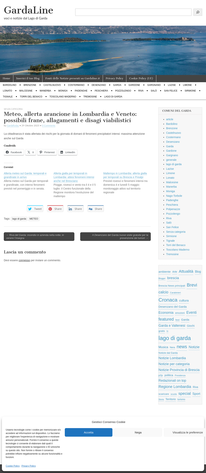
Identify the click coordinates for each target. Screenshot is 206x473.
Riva (140, 90)
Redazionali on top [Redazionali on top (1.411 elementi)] (172, 380)
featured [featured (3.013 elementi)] (166, 319)
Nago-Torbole (174, 195)
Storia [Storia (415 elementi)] (161, 399)
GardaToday (13, 125)
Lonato (7, 90)
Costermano (76, 85)
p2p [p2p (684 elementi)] (161, 375)
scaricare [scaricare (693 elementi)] (164, 394)
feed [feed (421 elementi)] (178, 320)
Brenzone (30, 85)
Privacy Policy (29, 466)
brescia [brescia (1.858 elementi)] (173, 278)
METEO (34, 218)
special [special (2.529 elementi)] (184, 393)
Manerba (45, 90)
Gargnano (154, 85)
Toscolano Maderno (63, 96)
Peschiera (101, 90)
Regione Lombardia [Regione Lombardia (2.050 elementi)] (175, 387)
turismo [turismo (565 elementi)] (181, 399)
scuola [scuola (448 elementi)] (174, 394)
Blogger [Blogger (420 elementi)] (162, 278)
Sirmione (190, 90)
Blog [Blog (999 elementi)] (198, 271)
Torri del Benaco (31, 96)
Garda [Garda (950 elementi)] (185, 319)
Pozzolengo (123, 90)
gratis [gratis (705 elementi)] (162, 331)
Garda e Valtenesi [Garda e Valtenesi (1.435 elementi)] (172, 325)
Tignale (8, 96)
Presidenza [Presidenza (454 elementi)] (180, 375)
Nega (138, 432)
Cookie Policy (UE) (141, 78)
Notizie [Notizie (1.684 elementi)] (194, 347)
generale (171, 159)
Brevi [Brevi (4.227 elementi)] (192, 284)
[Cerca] (197, 12)
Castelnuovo (52, 85)
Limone (187, 85)
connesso (24, 260)
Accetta (88, 432)
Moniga (63, 90)
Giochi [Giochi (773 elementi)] (191, 325)
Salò (154, 90)
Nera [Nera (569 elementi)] (172, 347)
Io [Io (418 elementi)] (167, 331)
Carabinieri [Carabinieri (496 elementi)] (175, 292)
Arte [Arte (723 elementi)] (174, 271)
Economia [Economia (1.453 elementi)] (166, 313)
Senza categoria (175, 231)
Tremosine (90, 96)
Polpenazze (173, 209)
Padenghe (81, 90)
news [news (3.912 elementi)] (182, 346)
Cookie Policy (13, 466)
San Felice (170, 90)
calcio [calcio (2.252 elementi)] (163, 292)
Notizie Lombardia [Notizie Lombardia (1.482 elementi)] (172, 358)
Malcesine (25, 90)
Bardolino (9, 85)
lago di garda (113, 96)
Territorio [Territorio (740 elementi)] (170, 399)
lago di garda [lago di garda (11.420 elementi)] (175, 338)
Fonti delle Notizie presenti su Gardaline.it (72, 78)
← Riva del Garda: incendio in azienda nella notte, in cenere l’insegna (35, 237)
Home (6, 78)
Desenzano (99, 85)
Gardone (134, 85)
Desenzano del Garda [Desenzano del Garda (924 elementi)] (173, 306)
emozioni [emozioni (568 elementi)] (180, 313)
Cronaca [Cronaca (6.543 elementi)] (168, 300)
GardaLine (28, 10)
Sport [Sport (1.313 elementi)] (196, 394)
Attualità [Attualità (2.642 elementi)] (186, 271)
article (169, 119)
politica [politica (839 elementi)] (168, 375)
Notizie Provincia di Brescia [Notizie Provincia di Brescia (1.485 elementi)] (179, 370)
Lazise (172, 85)
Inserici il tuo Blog (27, 78)
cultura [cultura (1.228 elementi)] (184, 300)
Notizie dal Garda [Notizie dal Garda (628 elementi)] (168, 352)
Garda (117, 85)
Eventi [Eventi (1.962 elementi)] (191, 312)
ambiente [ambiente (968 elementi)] (165, 271)
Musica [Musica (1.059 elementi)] (163, 347)
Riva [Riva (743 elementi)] (195, 387)
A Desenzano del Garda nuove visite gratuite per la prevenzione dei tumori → (120, 237)
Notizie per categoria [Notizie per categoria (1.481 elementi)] (174, 364)
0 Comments (48, 125)
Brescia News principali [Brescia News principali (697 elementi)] (172, 285)
